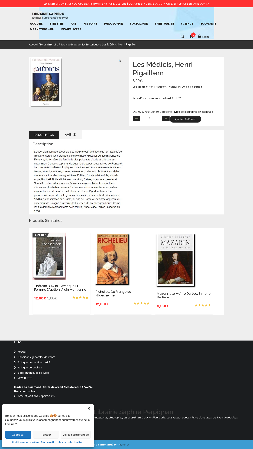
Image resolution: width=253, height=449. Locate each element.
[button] (89, 408)
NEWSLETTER (25, 378)
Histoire (90, 24)
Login (203, 36)
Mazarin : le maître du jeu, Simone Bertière (183, 295)
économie (208, 24)
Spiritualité (164, 24)
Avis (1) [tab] (70, 134)
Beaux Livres (71, 29)
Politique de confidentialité (34, 362)
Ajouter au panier (185, 119)
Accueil (36, 24)
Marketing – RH (42, 29)
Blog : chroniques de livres (33, 373)
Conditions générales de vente (36, 357)
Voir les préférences (76, 435)
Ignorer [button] (124, 444)
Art (74, 24)
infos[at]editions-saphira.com (36, 396)
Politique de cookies (25, 442)
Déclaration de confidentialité (61, 442)
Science (187, 24)
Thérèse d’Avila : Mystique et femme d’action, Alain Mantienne (60, 288)
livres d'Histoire (49, 44)
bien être (57, 24)
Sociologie (139, 24)
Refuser (46, 435)
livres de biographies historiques (80, 44)
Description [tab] (44, 135)
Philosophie (113, 24)
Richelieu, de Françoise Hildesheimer (113, 293)
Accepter (18, 435)
